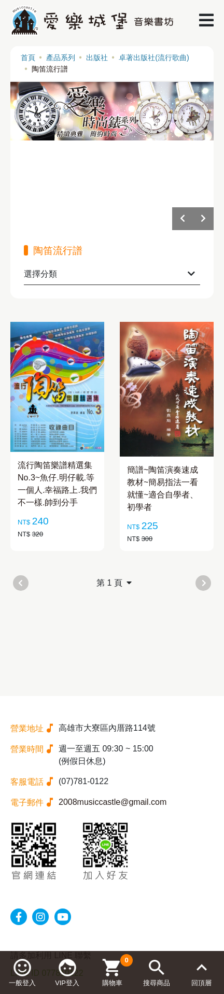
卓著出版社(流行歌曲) (154, 57)
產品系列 (60, 57)
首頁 (28, 57)
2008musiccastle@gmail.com (112, 802)
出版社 (97, 57)
